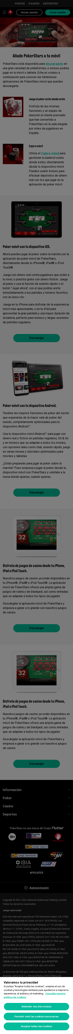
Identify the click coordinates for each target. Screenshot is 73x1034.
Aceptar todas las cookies (36, 1026)
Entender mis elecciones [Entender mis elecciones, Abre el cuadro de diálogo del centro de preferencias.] (37, 1006)
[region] (36, 1005)
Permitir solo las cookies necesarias (36, 1016)
